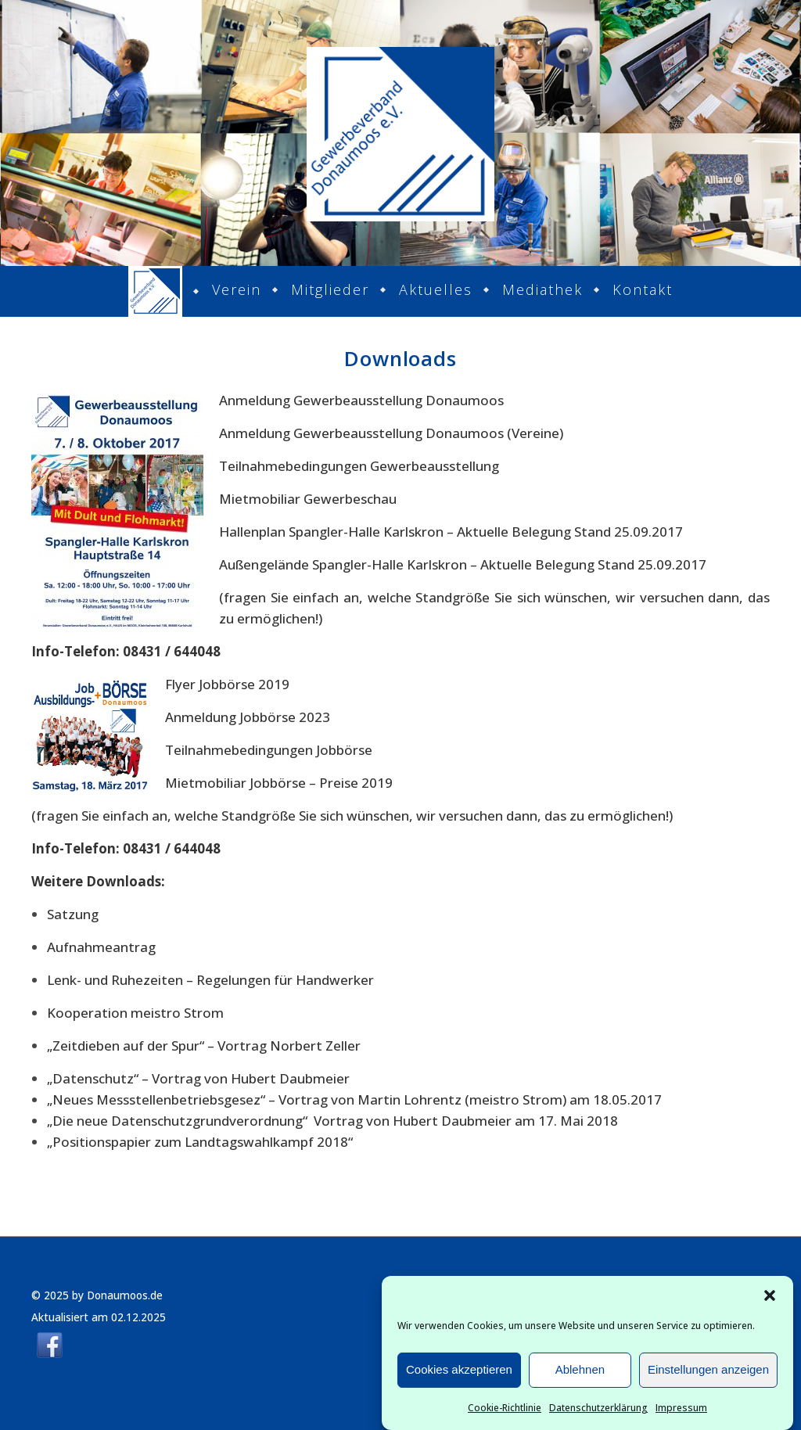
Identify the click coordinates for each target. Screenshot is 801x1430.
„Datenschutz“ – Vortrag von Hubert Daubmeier (198, 1078)
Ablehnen (580, 1374)
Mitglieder (330, 289)
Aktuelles (435, 289)
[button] (770, 1299)
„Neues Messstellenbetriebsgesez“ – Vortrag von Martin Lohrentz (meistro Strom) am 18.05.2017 (354, 1099)
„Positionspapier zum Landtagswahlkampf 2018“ (200, 1142)
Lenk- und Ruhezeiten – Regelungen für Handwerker (210, 980)
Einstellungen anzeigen (708, 1374)
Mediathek (542, 289)
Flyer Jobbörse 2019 (227, 684)
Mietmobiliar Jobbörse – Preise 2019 (279, 783)
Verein (236, 289)
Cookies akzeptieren (459, 1374)
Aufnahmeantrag (101, 947)
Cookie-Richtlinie (504, 1411)
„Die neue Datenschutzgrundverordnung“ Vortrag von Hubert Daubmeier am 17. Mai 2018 (332, 1121)
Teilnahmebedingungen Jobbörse (268, 750)
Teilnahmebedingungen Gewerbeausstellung (359, 466)
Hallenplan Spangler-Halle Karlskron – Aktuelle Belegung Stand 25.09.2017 (451, 532)
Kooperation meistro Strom (135, 1013)
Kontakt (642, 289)
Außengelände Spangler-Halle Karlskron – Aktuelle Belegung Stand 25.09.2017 (462, 564)
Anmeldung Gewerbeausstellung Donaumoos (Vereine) (391, 433)
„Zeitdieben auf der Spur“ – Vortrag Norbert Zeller (204, 1046)
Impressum (681, 1411)
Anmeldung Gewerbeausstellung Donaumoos (361, 400)
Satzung (73, 914)
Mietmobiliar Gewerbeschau (308, 499)
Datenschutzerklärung (598, 1411)
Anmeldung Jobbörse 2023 (247, 717)
